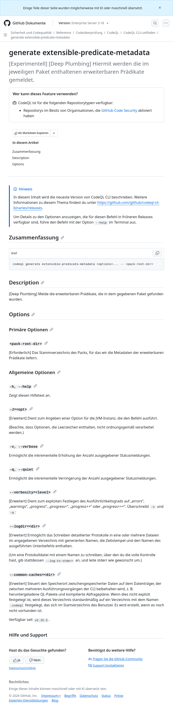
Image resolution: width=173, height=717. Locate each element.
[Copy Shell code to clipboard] (157, 253)
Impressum (49, 695)
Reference (63, 32)
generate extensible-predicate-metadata (40, 37)
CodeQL (113, 32)
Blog (55, 700)
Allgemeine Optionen (35, 372)
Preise (118, 695)
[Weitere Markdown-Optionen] (54, 133)
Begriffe (70, 695)
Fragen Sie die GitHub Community (115, 659)
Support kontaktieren (106, 665)
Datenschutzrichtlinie (22, 668)
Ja (16, 660)
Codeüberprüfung (89, 32)
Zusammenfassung (36, 237)
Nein (34, 660)
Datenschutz (89, 695)
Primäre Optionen (31, 330)
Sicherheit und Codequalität (31, 32)
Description (26, 282)
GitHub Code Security (119, 110)
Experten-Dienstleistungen (28, 700)
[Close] (160, 7)
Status (106, 695)
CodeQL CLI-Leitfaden (139, 32)
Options (22, 314)
